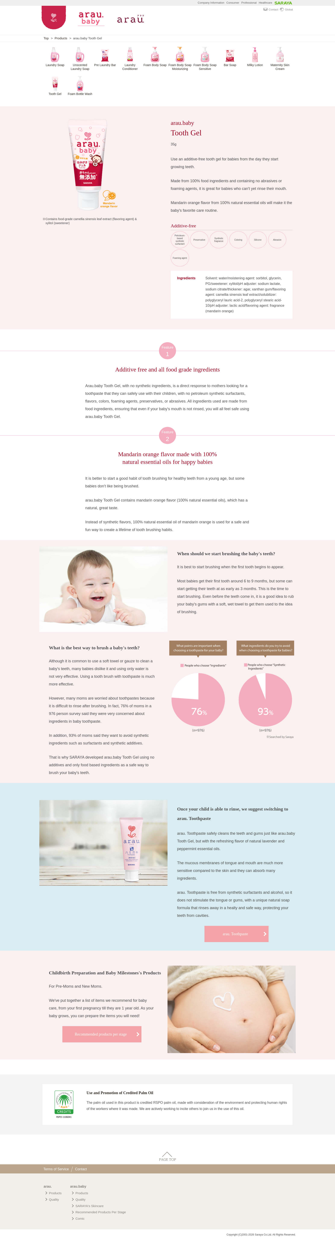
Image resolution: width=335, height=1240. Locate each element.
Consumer (232, 2)
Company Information (211, 2)
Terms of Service (56, 1169)
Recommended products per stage (101, 1034)
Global (286, 9)
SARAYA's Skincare (89, 1206)
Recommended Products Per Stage (100, 1212)
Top (46, 38)
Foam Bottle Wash (80, 94)
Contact (270, 9)
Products (61, 38)
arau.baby (78, 1186)
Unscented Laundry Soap (80, 67)
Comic (80, 1218)
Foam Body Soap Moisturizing (179, 67)
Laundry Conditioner (130, 67)
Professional (249, 2)
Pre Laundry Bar (105, 65)
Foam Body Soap (154, 65)
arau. (48, 1186)
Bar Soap (230, 65)
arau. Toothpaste (235, 934)
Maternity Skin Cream (279, 67)
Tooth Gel (55, 94)
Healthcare (265, 2)
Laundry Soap (55, 65)
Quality (54, 1199)
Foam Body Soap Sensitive (204, 67)
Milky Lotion (255, 65)
